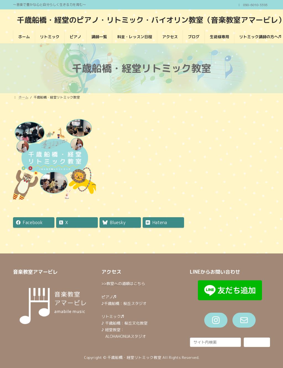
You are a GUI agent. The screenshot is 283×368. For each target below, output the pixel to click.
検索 (256, 342)
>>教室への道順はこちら (123, 283)
